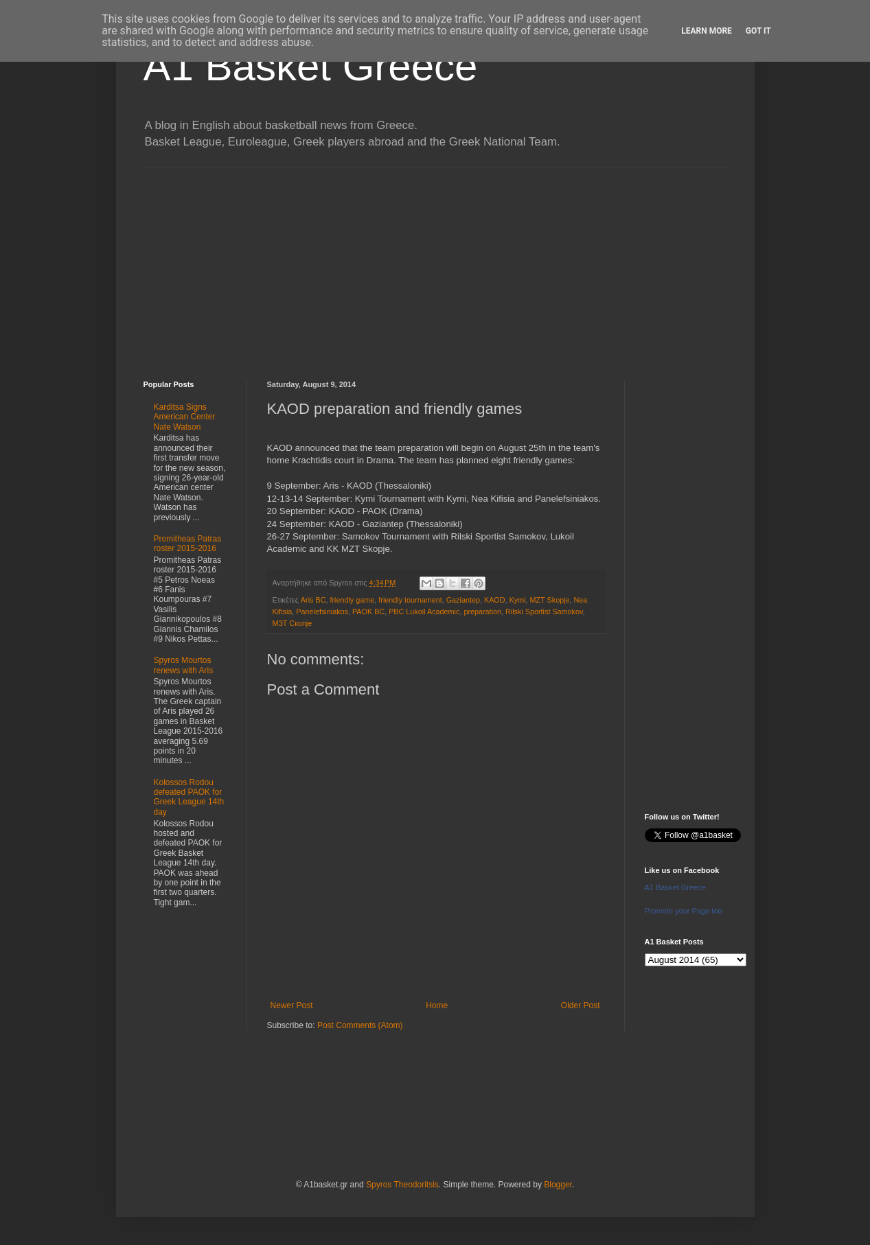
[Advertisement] (435, 263)
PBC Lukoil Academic (424, 611)
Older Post (580, 1005)
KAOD (494, 600)
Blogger (558, 1184)
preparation (482, 611)
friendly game (352, 600)
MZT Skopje (550, 600)
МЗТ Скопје (292, 623)
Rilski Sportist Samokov (544, 611)
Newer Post (292, 1005)
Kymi (518, 600)
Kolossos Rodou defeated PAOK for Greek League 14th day (189, 797)
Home (437, 1005)
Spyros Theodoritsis (402, 1184)
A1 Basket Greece (311, 66)
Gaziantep (463, 600)
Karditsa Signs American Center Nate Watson (185, 417)
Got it (758, 31)
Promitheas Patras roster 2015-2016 (188, 543)
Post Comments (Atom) (360, 1025)
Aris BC (313, 600)
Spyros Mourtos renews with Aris (184, 665)
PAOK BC (368, 611)
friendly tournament (410, 600)
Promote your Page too (683, 911)
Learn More (706, 31)
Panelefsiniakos (322, 611)
